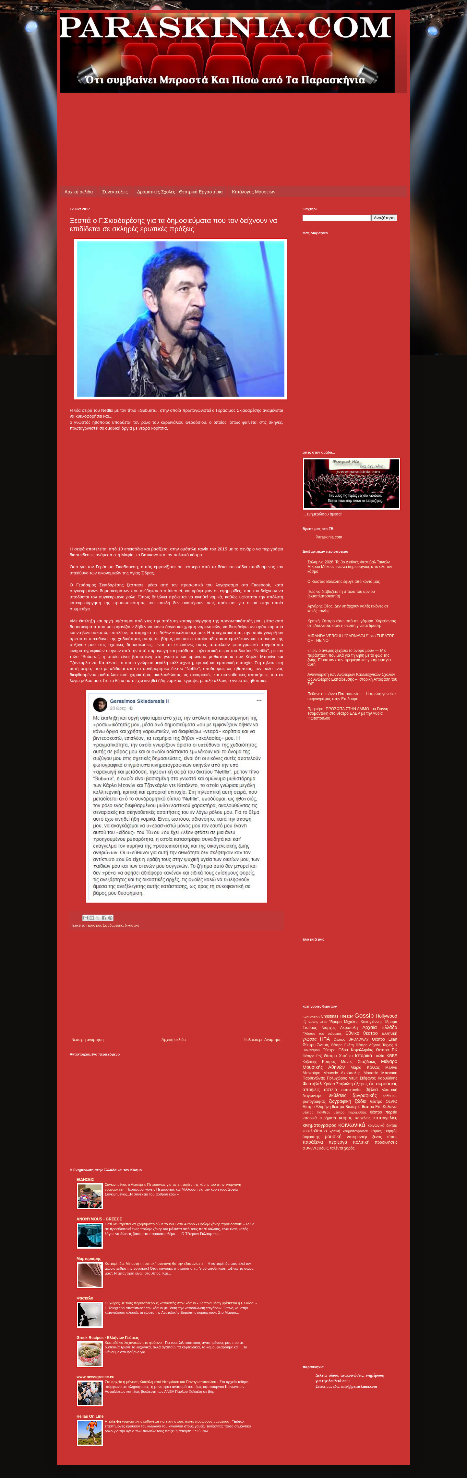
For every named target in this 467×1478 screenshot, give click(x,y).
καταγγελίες (385, 1117)
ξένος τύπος (384, 1137)
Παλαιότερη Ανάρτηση (262, 1039)
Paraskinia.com (329, 537)
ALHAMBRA (311, 1016)
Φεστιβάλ (312, 1083)
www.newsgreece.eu (95, 1377)
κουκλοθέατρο (315, 1131)
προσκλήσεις (386, 1142)
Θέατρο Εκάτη (342, 1045)
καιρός (346, 1117)
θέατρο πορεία (383, 1112)
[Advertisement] (188, 107)
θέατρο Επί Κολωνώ (379, 1106)
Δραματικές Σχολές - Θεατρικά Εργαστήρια (180, 191)
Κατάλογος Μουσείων (254, 191)
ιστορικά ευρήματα (319, 1118)
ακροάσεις (386, 1083)
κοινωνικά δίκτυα (382, 1125)
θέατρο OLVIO (383, 1101)
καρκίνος (363, 1118)
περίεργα (338, 1142)
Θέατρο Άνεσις (316, 1045)
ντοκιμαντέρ (357, 1137)
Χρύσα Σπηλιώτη (338, 1084)
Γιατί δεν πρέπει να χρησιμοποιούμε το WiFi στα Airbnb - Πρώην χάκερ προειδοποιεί (174, 1224)
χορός (349, 1148)
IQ (304, 1022)
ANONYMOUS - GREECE (99, 1219)
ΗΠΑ (325, 1039)
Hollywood (386, 1016)
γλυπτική (389, 1090)
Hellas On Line (90, 1416)
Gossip (364, 1015)
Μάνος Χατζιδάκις (358, 1061)
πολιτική (361, 1142)
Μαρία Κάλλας (365, 1067)
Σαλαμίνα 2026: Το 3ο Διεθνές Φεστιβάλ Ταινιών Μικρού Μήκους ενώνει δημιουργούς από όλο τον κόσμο (349, 567)
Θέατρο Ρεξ (312, 1056)
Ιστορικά (363, 1055)
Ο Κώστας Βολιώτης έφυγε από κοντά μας (343, 581)
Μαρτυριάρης (89, 1258)
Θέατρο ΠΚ (386, 1050)
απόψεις (311, 1089)
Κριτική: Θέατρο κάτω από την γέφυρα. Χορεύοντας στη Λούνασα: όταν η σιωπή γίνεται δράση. (351, 623)
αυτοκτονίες (351, 1090)
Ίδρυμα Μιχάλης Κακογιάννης (355, 1022)
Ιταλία (379, 1056)
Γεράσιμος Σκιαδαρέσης (104, 925)
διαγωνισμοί (313, 1095)
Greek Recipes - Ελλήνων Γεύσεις (108, 1337)
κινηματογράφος (319, 1125)
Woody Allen (317, 1022)
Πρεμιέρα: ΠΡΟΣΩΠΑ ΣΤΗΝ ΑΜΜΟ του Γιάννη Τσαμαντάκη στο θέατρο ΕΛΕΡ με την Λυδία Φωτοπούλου (347, 714)
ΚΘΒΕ (392, 1056)
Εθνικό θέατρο (361, 1033)
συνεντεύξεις (316, 1147)
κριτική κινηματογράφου (348, 1131)
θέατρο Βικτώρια (346, 1106)
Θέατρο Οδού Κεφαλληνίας (348, 1050)
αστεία (330, 1089)
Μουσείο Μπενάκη (380, 1073)
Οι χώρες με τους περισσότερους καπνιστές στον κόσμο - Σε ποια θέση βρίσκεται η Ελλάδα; (180, 1303)
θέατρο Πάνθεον (316, 1112)
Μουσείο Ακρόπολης (341, 1073)
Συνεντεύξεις (114, 191)
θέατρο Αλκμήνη (317, 1106)
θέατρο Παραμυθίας (350, 1112)
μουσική (333, 1136)
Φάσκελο (85, 1298)
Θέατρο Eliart (384, 1039)
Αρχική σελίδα (79, 191)
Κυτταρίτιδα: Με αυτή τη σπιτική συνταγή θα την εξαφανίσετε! (155, 1263)
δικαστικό (132, 925)
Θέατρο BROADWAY (351, 1039)
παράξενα (313, 1142)
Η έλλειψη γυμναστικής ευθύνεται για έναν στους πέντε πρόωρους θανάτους (167, 1421)
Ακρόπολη (349, 1027)
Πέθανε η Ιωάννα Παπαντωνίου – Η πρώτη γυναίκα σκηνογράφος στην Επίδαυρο (351, 696)
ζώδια (360, 1101)
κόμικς (376, 1131)
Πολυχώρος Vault (342, 1078)
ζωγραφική (340, 1101)
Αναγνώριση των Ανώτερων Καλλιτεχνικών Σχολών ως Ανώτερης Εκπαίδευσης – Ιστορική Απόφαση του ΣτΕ (352, 679)
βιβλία (371, 1089)
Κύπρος (329, 1061)
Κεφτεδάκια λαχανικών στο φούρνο (134, 1343)
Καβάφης (310, 1062)
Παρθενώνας (314, 1078)
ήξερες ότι (364, 1083)
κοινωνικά (351, 1124)
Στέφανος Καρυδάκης (378, 1078)
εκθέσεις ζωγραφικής (353, 1095)
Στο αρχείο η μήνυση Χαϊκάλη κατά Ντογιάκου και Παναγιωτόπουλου (161, 1382)
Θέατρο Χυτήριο (338, 1056)
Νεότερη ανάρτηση (87, 1039)
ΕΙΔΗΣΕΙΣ (85, 1179)
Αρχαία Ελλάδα (379, 1027)
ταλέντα (336, 1148)
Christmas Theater (337, 1016)
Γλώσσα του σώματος (322, 1033)
